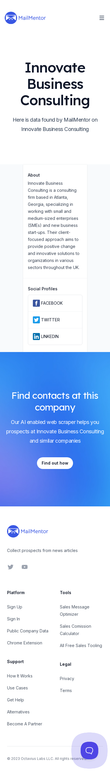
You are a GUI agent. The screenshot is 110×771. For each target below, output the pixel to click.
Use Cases (17, 687)
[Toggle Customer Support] (89, 750)
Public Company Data (27, 630)
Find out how (55, 462)
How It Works (20, 675)
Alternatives (18, 711)
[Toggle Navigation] (101, 18)
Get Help (15, 699)
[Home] (25, 18)
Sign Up (14, 606)
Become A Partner (24, 723)
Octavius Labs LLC (37, 758)
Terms (66, 690)
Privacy (67, 678)
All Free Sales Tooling (81, 645)
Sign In (13, 618)
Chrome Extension (24, 642)
